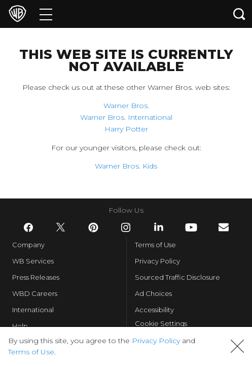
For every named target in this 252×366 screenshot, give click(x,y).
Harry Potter (126, 129)
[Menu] (45, 14)
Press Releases (35, 277)
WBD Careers (34, 293)
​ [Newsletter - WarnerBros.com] (224, 227)
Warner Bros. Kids (126, 166)
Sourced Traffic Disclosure (177, 277)
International (33, 310)
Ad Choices (153, 293)
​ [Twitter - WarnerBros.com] (61, 227)
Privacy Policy (157, 261)
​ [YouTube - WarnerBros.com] (191, 227)
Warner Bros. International (126, 117)
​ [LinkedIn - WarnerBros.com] (159, 226)
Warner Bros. (126, 105)
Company (28, 245)
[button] (237, 346)
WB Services (33, 261)
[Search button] (239, 14)
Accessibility (154, 310)
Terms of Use (155, 245)
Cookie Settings (161, 323)
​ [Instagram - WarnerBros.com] (126, 227)
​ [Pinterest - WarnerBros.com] (93, 227)
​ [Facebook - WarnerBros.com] (28, 227)
